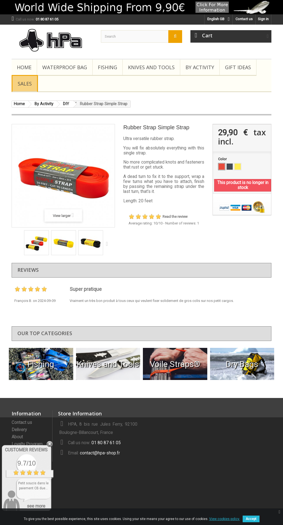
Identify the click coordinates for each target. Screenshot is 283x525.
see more (36, 506)
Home (24, 67)
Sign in (263, 19)
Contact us (244, 19)
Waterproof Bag (64, 67)
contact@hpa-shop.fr (100, 453)
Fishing (107, 67)
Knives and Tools (151, 67)
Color (222, 159)
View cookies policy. (224, 519)
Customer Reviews (26, 449)
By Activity (199, 67)
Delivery (19, 429)
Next (108, 243)
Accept (251, 519)
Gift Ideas (238, 67)
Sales (25, 83)
